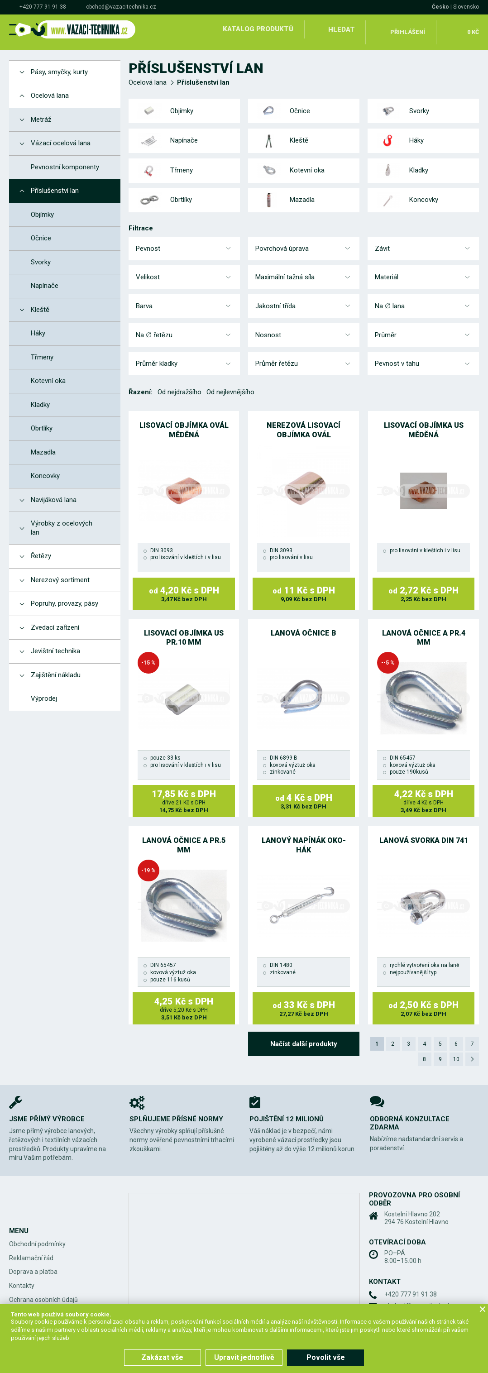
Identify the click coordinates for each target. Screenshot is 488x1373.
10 (455, 1054)
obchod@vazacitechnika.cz (121, 7)
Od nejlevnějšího (230, 386)
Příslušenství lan (203, 76)
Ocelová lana (148, 76)
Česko (440, 7)
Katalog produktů (256, 29)
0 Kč (471, 29)
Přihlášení (406, 29)
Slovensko (466, 7)
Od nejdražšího (179, 386)
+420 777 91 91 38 (42, 7)
